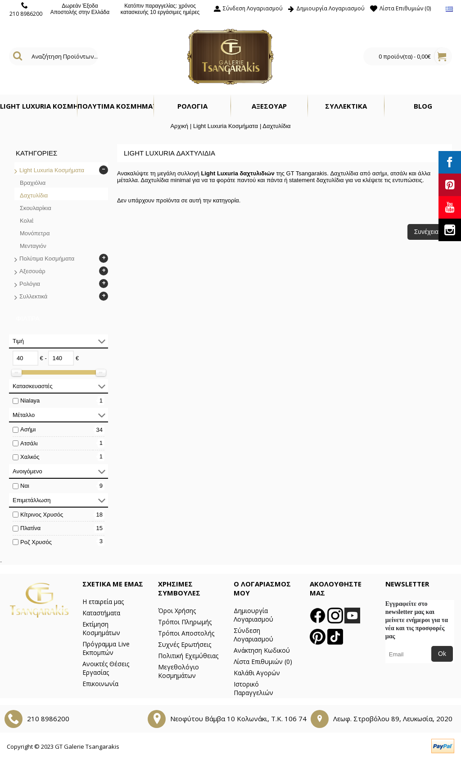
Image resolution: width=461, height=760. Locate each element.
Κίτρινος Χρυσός (41, 514)
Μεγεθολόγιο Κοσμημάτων (178, 671)
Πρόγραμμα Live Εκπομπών (106, 648)
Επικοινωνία (100, 683)
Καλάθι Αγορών (257, 672)
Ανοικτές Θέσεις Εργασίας (105, 668)
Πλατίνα (30, 528)
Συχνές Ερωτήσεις (184, 644)
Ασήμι (28, 429)
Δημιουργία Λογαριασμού (253, 614)
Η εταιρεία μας (103, 601)
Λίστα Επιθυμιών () (263, 661)
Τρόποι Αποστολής (186, 633)
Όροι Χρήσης (177, 610)
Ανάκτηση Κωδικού (262, 650)
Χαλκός (30, 456)
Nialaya (30, 400)
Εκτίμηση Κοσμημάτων (101, 628)
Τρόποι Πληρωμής (185, 622)
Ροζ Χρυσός (36, 542)
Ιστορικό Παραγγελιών (253, 688)
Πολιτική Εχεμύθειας (188, 655)
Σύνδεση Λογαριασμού (253, 634)
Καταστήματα (101, 613)
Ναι (24, 485)
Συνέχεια (426, 231)
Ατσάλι (29, 443)
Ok (442, 653)
